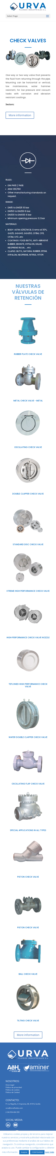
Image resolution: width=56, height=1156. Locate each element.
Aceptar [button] (24, 1152)
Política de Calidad (13, 1092)
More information (20, 115)
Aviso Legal (10, 1085)
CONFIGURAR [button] (37, 1152)
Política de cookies (13, 1090)
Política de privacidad (14, 1087)
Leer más (49, 1152)
